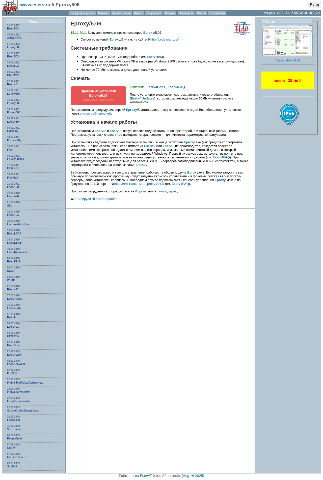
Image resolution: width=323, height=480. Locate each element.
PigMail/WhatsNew (18, 391)
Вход (314, 5)
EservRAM (155, 57)
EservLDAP (14, 233)
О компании (217, 13)
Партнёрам (186, 13)
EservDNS (13, 261)
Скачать (103, 13)
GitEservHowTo (16, 457)
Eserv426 (13, 196)
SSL (9, 205)
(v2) (317, 13)
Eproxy (80, 23)
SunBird (12, 466)
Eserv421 (13, 326)
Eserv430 (13, 121)
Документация (121, 13)
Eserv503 (13, 56)
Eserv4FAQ (14, 308)
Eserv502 (13, 65)
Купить (138, 13)
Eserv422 (13, 289)
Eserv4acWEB (16, 363)
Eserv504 (13, 28)
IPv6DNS (12, 168)
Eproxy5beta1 (15, 158)
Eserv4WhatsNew (18, 224)
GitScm (11, 447)
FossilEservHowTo (18, 401)
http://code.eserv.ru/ (164, 39)
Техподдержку (167, 191)
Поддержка (154, 13)
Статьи (201, 13)
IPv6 (10, 149)
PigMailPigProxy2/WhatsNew (25, 382)
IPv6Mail (12, 177)
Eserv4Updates (142, 98)
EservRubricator (17, 252)
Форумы (170, 13)
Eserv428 (13, 186)
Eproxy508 (13, 47)
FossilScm (13, 419)
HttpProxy (13, 335)
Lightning (12, 130)
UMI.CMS (13, 75)
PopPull (12, 373)
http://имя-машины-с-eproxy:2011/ (139, 184)
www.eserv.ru (35, 4)
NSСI (10, 270)
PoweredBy (14, 140)
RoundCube (14, 438)
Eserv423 (13, 214)
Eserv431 (13, 84)
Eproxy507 (13, 93)
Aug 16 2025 (193, 476)
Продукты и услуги (82, 13)
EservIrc (12, 317)
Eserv (99, 131)
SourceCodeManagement (23, 410)
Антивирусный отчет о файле (95, 199)
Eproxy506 (13, 103)
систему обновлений (95, 113)
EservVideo (14, 345)
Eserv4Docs (14, 298)
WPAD (11, 280)
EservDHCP (14, 242)
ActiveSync (14, 37)
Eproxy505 (13, 112)
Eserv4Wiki (14, 354)
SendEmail (13, 429)
